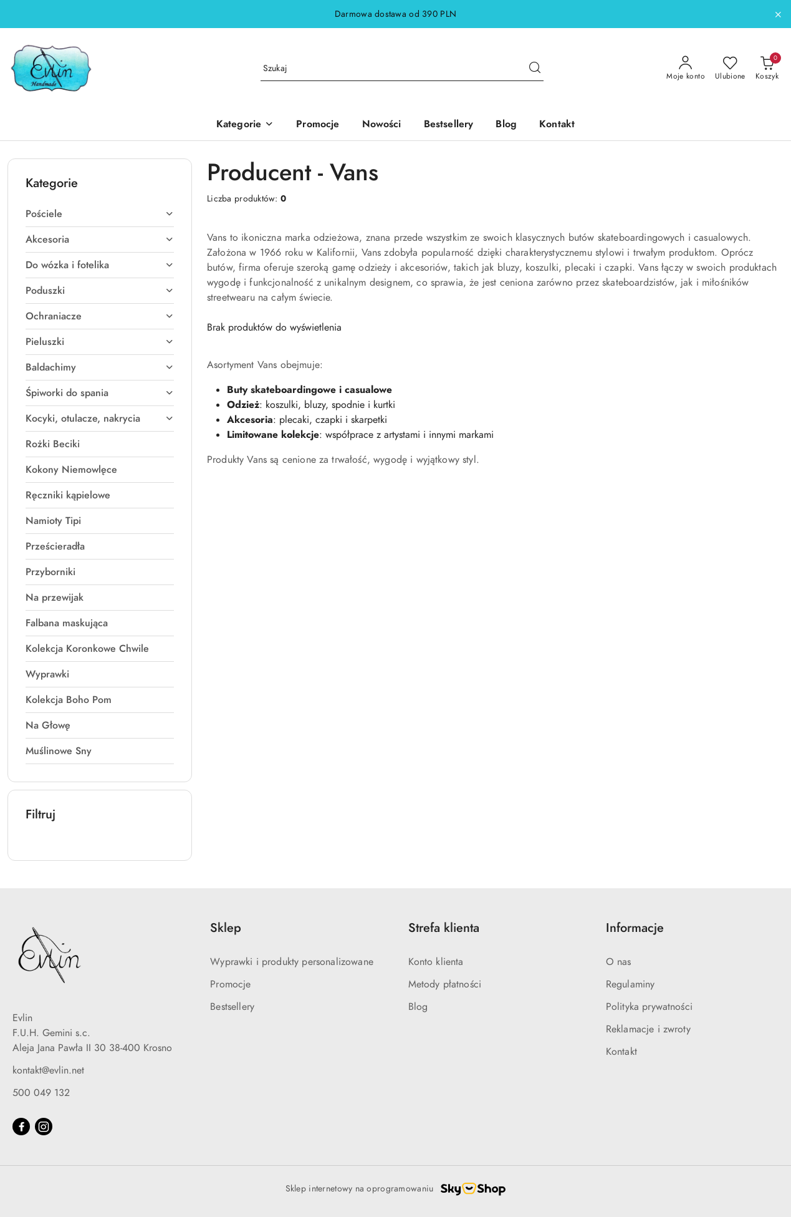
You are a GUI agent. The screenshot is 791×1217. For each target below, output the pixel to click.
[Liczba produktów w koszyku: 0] (767, 68)
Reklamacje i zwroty (648, 1029)
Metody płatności (445, 984)
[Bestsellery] (449, 125)
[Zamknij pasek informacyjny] (778, 14)
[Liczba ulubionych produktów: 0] (730, 68)
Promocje (230, 984)
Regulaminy (630, 984)
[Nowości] (381, 125)
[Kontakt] (557, 125)
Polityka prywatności (649, 1007)
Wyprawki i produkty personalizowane (291, 962)
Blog (418, 1007)
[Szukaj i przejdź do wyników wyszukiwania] (535, 68)
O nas (618, 962)
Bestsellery (232, 1007)
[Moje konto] (685, 68)
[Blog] (506, 125)
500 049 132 (41, 1093)
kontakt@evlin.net (48, 1070)
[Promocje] (317, 125)
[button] (245, 125)
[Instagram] (43, 1126)
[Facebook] (21, 1126)
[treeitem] (100, 213)
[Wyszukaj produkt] (402, 68)
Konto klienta (436, 962)
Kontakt (621, 1052)
